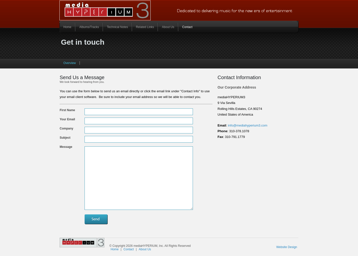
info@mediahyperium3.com (247, 125)
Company (66, 128)
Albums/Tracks (89, 27)
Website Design (286, 247)
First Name (67, 110)
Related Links (145, 27)
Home (67, 27)
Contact (187, 27)
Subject (65, 137)
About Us (168, 27)
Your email (67, 119)
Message (66, 147)
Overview (69, 63)
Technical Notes (117, 27)
